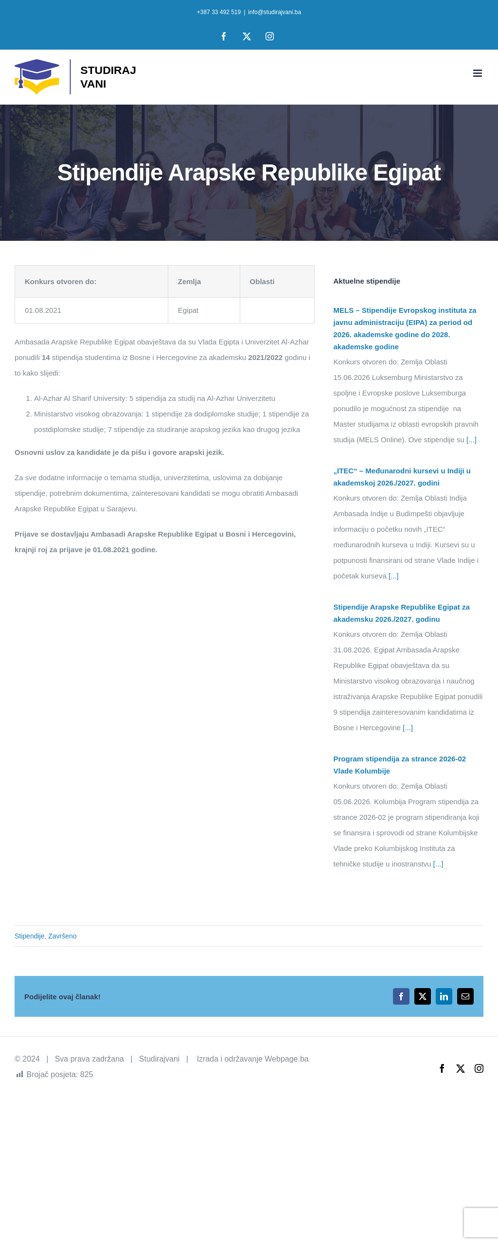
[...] (470, 439)
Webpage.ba (286, 1059)
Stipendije (30, 936)
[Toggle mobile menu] (478, 73)
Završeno (62, 936)
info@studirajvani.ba (274, 12)
